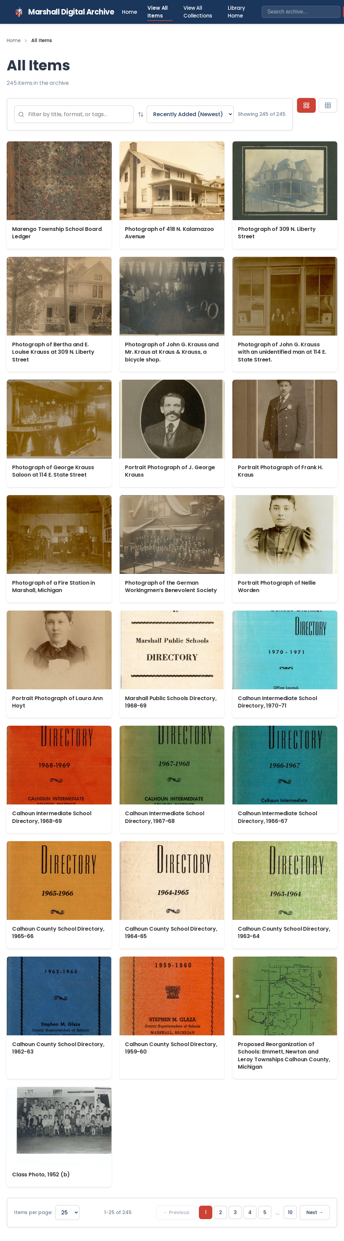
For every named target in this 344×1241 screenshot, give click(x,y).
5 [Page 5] (264, 1212)
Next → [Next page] (314, 1212)
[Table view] (327, 105)
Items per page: (33, 1212)
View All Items (157, 11)
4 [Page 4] (250, 1212)
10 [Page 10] (290, 1212)
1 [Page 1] (206, 1212)
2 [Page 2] (220, 1212)
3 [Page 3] (235, 1212)
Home (129, 11)
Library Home (236, 11)
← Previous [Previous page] (176, 1212)
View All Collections (197, 11)
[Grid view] (306, 105)
